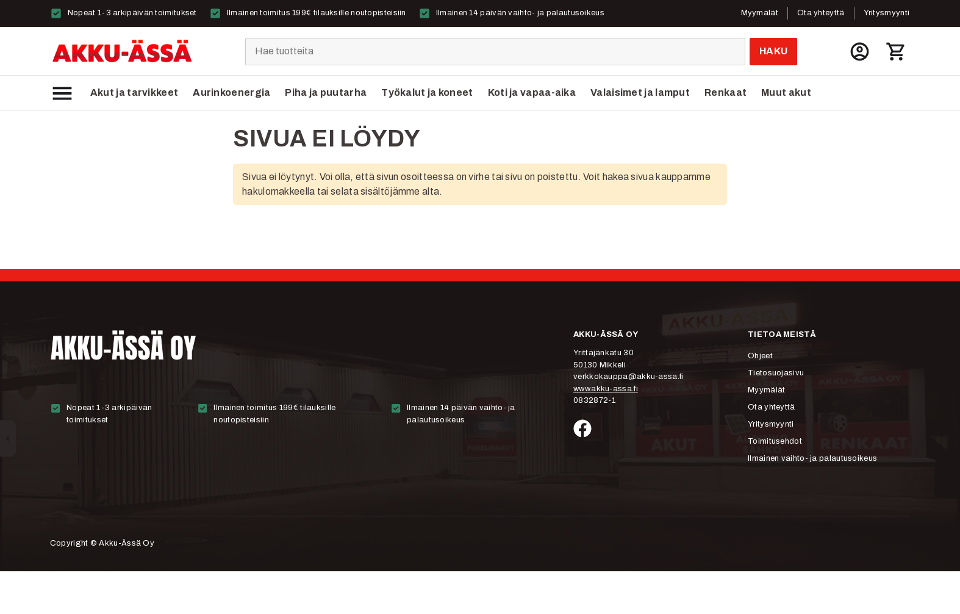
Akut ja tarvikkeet (134, 92)
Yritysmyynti (887, 13)
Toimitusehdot (775, 441)
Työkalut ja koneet (427, 92)
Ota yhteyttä (821, 13)
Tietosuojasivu (776, 373)
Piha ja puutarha (326, 92)
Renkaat (725, 92)
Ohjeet (760, 356)
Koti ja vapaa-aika (532, 92)
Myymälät (759, 13)
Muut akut (786, 92)
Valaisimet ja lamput (640, 92)
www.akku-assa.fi (605, 389)
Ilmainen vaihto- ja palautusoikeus (812, 458)
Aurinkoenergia (231, 92)
